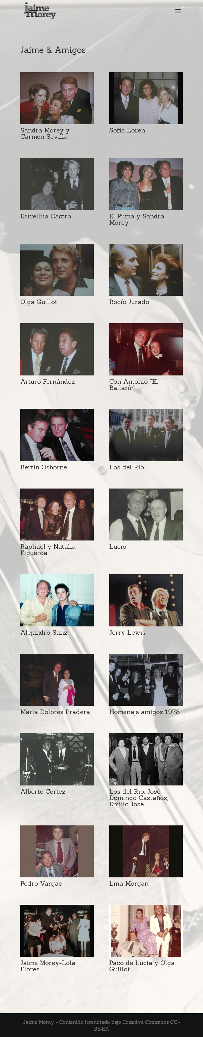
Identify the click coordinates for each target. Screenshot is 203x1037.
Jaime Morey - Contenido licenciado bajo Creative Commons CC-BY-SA (101, 1025)
